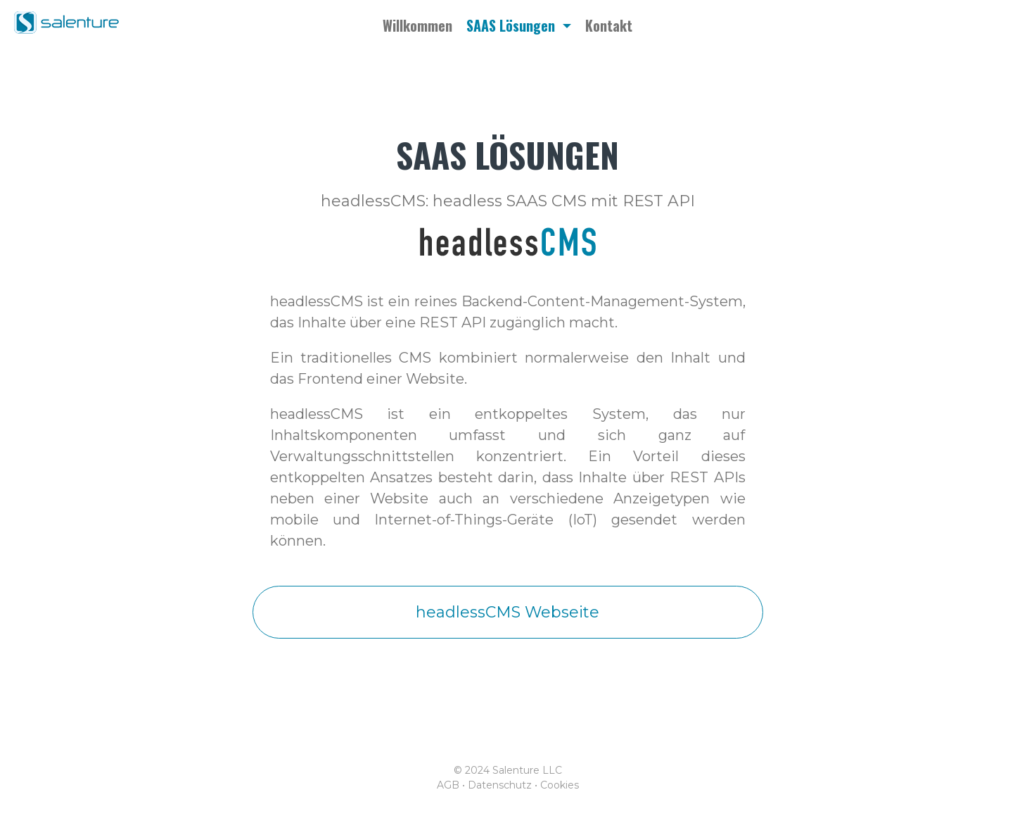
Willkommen (417, 25)
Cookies (559, 785)
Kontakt (608, 25)
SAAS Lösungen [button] (512, 25)
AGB (448, 785)
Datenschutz (500, 785)
